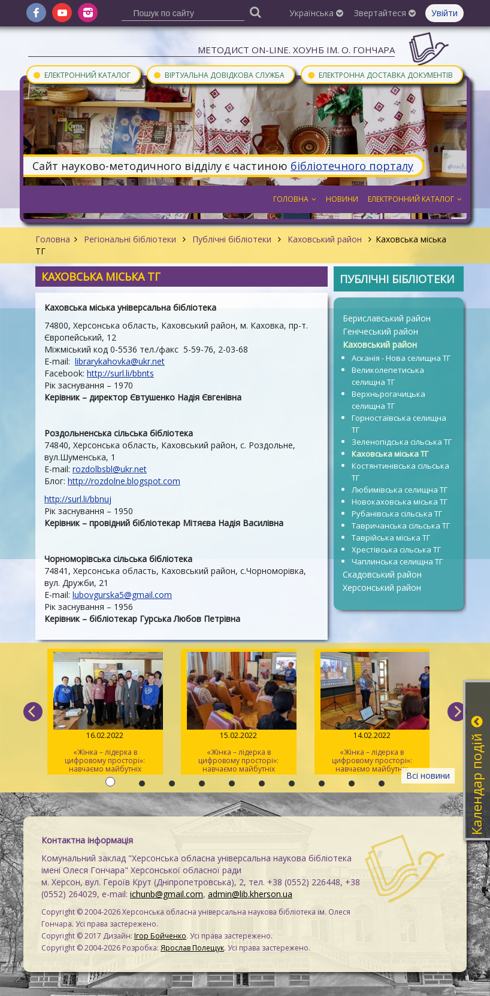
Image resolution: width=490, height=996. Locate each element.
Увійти (444, 13)
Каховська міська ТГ (390, 453)
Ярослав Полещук (192, 948)
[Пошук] (256, 11)
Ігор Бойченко (160, 936)
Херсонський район (382, 587)
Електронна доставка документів (380, 74)
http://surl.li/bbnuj (77, 499)
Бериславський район (387, 318)
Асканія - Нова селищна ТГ (401, 358)
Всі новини (428, 775)
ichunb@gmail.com (166, 894)
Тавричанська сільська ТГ (401, 525)
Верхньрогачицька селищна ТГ (388, 399)
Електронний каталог (81, 74)
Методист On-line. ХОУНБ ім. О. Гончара (296, 50)
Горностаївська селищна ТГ (399, 423)
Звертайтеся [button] (385, 13)
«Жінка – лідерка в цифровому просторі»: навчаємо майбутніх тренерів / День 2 (239, 713)
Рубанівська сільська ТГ (397, 513)
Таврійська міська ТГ (391, 537)
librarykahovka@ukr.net (120, 361)
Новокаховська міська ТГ (399, 501)
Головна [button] (294, 199)
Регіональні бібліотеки (130, 239)
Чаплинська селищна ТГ (397, 561)
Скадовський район (382, 574)
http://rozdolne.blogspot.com (124, 481)
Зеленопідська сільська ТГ (402, 441)
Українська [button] (316, 13)
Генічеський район (380, 331)
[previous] (33, 711)
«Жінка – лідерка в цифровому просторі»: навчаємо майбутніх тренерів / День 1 (372, 713)
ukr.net (133, 469)
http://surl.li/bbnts (120, 373)
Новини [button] (342, 199)
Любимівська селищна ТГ (399, 489)
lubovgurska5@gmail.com (122, 594)
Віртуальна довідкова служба (219, 74)
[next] (457, 711)
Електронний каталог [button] (415, 199)
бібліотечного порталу (352, 166)
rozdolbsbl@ (96, 469)
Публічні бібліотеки (232, 239)
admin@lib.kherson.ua (250, 894)
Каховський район (324, 239)
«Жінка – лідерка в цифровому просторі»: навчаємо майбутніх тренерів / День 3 (105, 713)
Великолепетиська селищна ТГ (388, 376)
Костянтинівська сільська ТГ (400, 471)
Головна (52, 239)
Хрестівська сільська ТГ (396, 549)
